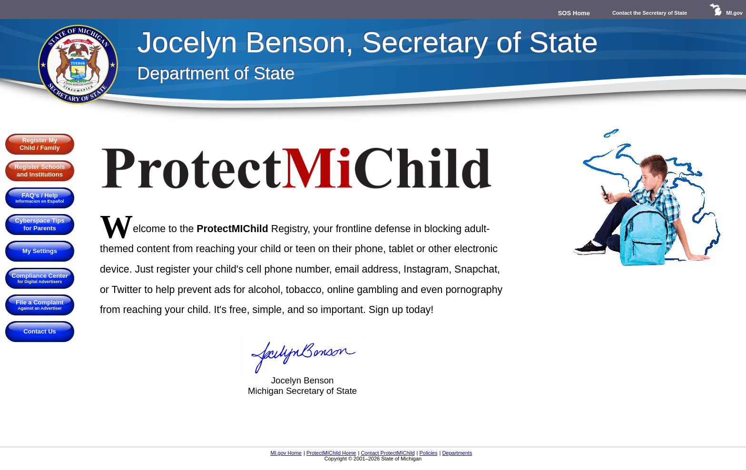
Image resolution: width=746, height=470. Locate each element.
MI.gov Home (285, 453)
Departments (457, 453)
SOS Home (574, 13)
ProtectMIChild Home (331, 453)
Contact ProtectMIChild (387, 453)
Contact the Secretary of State (649, 13)
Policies (429, 453)
